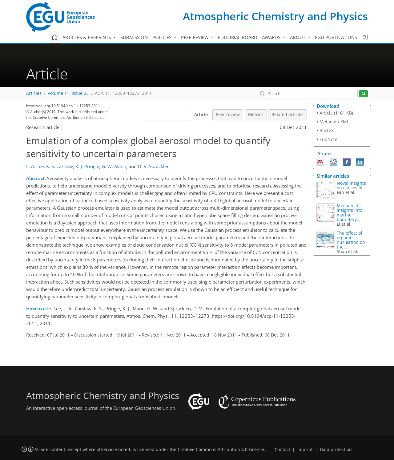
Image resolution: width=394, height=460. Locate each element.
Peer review (228, 114)
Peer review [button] (195, 37)
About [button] (298, 37)
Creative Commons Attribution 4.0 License (221, 449)
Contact (282, 449)
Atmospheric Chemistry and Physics (275, 16)
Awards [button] (272, 37)
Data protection (336, 449)
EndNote (328, 139)
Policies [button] (162, 37)
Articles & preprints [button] (87, 37)
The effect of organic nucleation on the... (351, 240)
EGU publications (336, 37)
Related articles (287, 114)
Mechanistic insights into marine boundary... (349, 212)
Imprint (305, 449)
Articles (34, 93)
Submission (134, 37)
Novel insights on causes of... (351, 185)
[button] (262, 93)
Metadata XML (334, 121)
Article (201, 114)
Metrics (255, 114)
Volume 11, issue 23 (68, 93)
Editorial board (237, 37)
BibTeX (327, 130)
